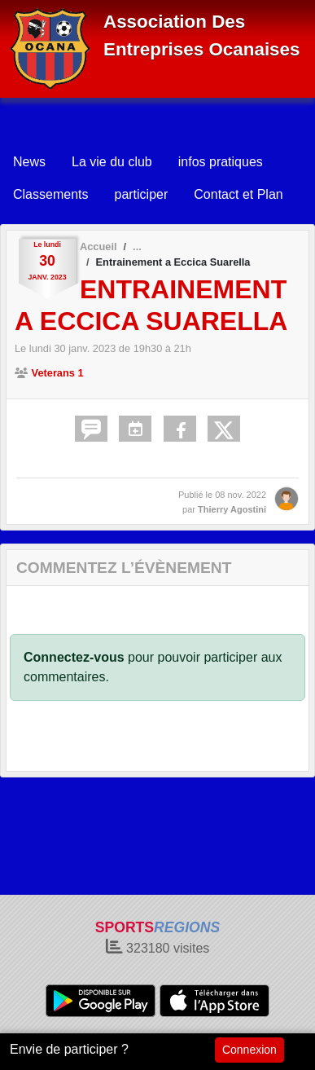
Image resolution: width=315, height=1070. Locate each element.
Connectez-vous (74, 657)
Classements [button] (50, 194)
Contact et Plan (238, 194)
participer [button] (141, 194)
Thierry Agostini (232, 509)
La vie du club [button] (112, 162)
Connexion (249, 1049)
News (29, 162)
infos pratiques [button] (220, 162)
